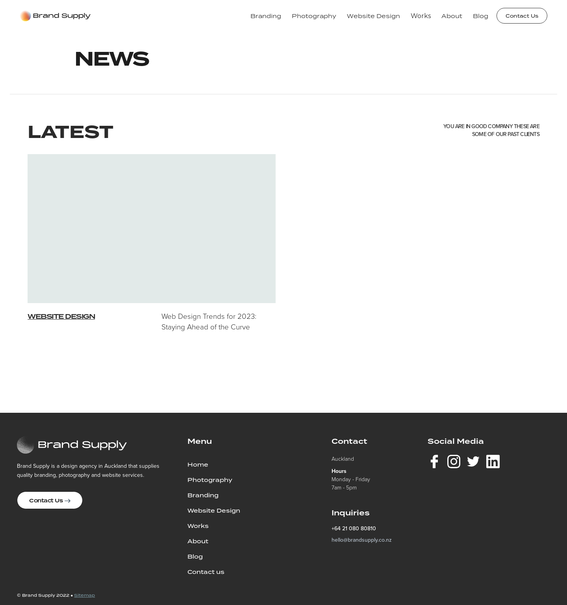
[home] (55, 15)
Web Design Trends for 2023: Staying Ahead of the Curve (208, 322)
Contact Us (522, 16)
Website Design (61, 316)
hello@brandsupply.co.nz (362, 540)
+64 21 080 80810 (354, 528)
